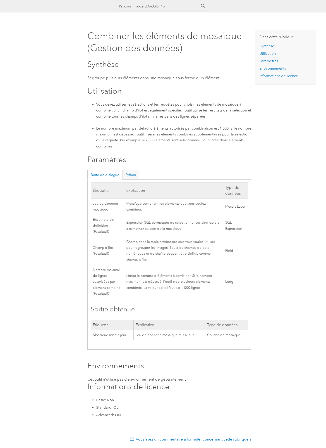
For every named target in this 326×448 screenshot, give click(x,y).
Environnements (272, 68)
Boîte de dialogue (105, 175)
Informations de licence (278, 76)
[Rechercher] (203, 6)
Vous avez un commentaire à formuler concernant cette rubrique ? (193, 439)
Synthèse (266, 46)
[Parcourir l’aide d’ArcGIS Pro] (158, 6)
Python (130, 175)
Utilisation (267, 53)
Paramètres (268, 61)
